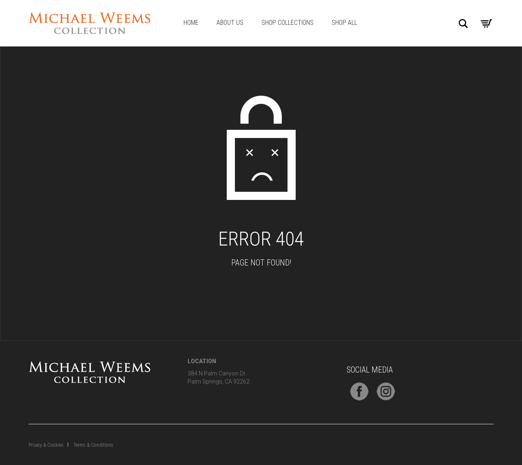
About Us (230, 22)
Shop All (344, 22)
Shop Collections (287, 22)
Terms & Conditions (93, 445)
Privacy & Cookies (46, 445)
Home (191, 22)
